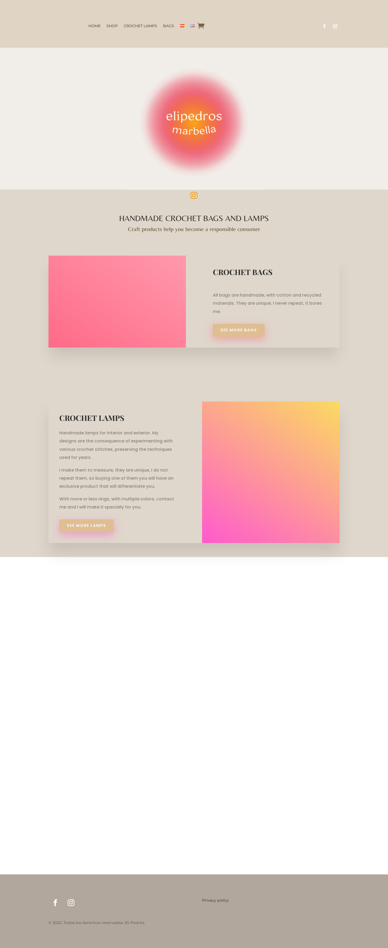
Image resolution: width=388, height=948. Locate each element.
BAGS (168, 26)
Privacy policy (215, 900)
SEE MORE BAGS (238, 330)
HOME (94, 26)
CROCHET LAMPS (140, 26)
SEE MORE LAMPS (86, 525)
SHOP (112, 26)
